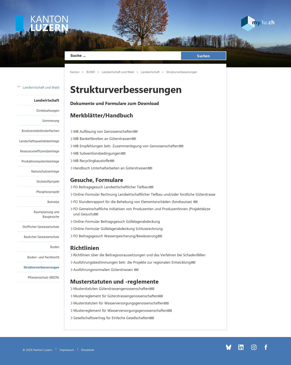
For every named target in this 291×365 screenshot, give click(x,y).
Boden (54, 247)
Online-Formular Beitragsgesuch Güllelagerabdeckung (116, 221)
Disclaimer (87, 350)
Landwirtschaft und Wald (38, 87)
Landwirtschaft (46, 100)
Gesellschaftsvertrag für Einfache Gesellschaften (111, 317)
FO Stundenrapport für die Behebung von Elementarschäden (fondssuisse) (133, 201)
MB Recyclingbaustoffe (91, 160)
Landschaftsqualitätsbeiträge (39, 141)
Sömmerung (50, 120)
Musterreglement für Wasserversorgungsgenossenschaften (120, 310)
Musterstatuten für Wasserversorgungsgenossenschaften (118, 303)
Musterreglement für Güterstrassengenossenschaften (115, 295)
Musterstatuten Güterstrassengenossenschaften (111, 288)
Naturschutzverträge (45, 171)
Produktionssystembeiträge (40, 161)
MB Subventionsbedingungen (97, 153)
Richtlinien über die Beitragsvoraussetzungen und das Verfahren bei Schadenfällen (139, 254)
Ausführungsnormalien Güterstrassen (103, 269)
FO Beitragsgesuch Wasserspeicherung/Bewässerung (115, 236)
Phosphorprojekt (47, 192)
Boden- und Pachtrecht (43, 257)
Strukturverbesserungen (41, 267)
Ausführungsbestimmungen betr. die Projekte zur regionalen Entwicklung (132, 262)
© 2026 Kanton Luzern (37, 350)
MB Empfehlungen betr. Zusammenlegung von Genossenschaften (126, 145)
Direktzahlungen (47, 110)
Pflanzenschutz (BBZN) (43, 277)
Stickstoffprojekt (47, 181)
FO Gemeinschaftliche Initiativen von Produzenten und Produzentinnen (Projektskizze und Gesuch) (141, 211)
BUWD (90, 72)
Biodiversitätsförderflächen (40, 131)
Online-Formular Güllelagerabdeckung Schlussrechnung (118, 228)
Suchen (203, 55)
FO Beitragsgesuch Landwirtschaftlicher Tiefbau (111, 186)
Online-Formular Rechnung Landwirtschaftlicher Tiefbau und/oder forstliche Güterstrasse (144, 194)
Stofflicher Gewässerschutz (40, 226)
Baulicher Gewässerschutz (41, 237)
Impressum (67, 350)
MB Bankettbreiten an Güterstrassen (102, 138)
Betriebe (53, 202)
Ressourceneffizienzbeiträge (39, 151)
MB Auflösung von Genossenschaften (103, 131)
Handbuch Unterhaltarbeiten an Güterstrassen (110, 168)
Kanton (74, 72)
